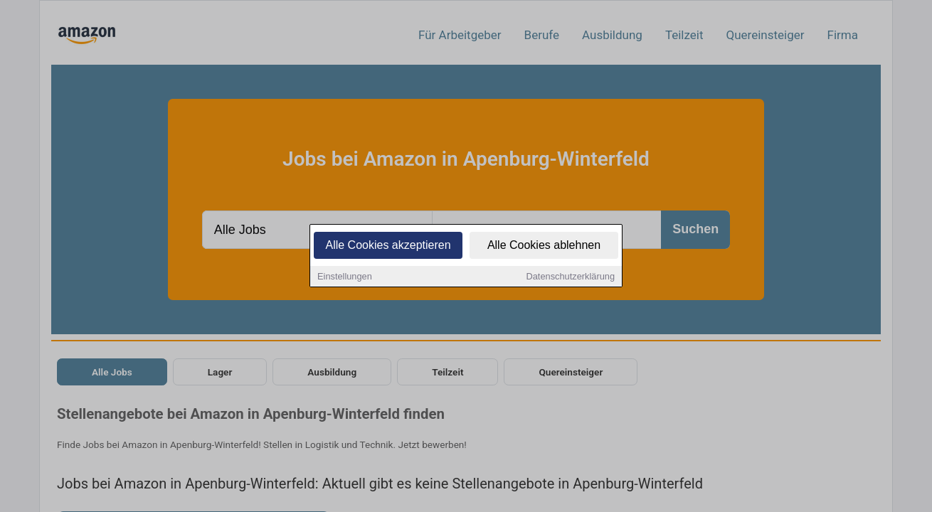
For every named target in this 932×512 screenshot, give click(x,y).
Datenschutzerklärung (570, 277)
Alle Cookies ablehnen (543, 246)
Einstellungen (344, 277)
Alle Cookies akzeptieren (387, 246)
